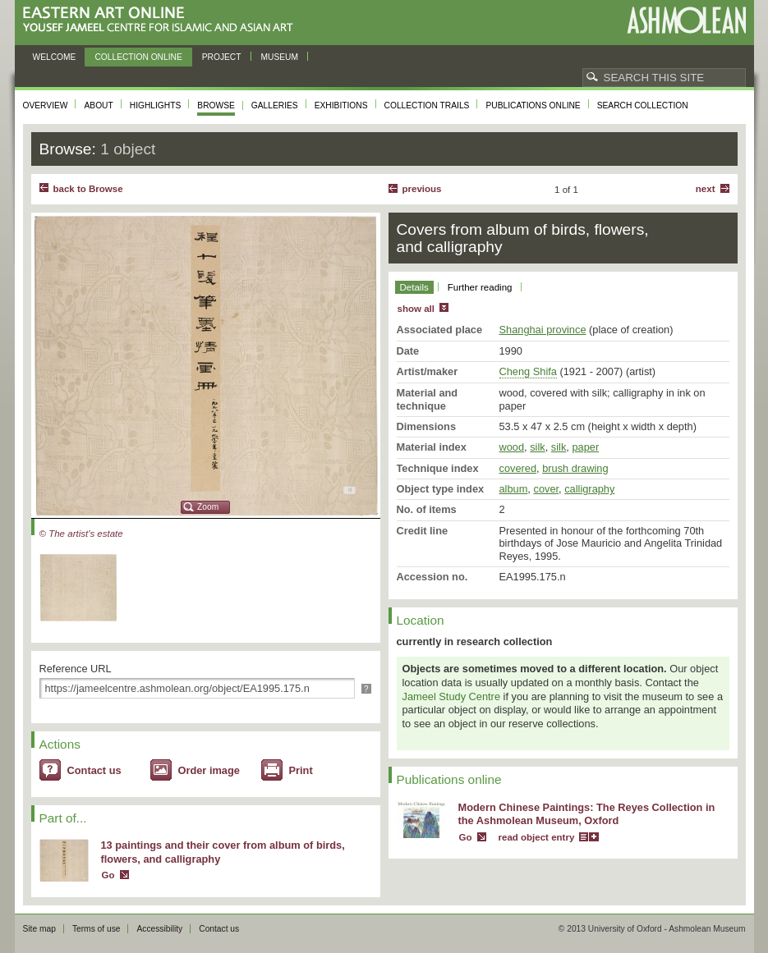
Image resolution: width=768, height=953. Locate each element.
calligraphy (589, 489)
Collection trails (427, 105)
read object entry (537, 837)
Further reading (480, 287)
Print (301, 770)
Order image (209, 770)
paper (585, 447)
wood (512, 447)
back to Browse (88, 189)
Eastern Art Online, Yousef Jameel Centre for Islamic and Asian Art (162, 20)
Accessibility (159, 928)
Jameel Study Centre (451, 696)
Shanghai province (542, 329)
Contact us (94, 770)
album (513, 489)
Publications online (532, 105)
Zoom (207, 506)
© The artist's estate (81, 533)
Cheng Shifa (528, 371)
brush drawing (575, 468)
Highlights (156, 105)
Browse (216, 105)
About (98, 105)
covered (518, 468)
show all (416, 309)
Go (108, 875)
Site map (39, 928)
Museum (280, 57)
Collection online (138, 57)
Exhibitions (341, 105)
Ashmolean (686, 20)
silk (537, 447)
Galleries (274, 105)
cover (546, 489)
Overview (45, 105)
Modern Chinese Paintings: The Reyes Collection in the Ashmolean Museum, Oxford (586, 814)
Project (221, 57)
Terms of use (96, 928)
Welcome (54, 57)
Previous (422, 189)
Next (705, 189)
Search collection (642, 105)
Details (414, 287)
